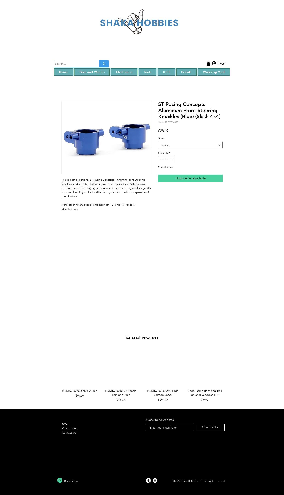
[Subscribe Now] (210, 427)
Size (161, 138)
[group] (142, 377)
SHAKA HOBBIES (139, 22)
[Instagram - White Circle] (155, 480)
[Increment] (172, 159)
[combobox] (190, 145)
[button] (208, 63)
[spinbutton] (166, 159)
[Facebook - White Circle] (148, 480)
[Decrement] (161, 159)
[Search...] (73, 63)
